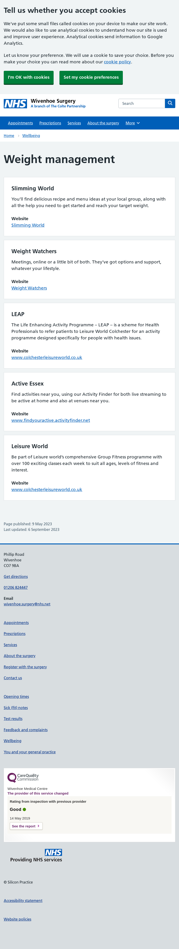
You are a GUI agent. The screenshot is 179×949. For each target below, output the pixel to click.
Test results (13, 718)
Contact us (13, 678)
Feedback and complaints (26, 729)
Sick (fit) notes (16, 707)
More (133, 123)
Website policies (17, 919)
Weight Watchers (29, 288)
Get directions (16, 576)
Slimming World (28, 225)
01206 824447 (16, 587)
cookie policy (117, 62)
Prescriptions (50, 123)
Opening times (16, 696)
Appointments (20, 123)
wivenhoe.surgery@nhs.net (27, 604)
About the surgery (103, 123)
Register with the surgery (25, 667)
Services (74, 123)
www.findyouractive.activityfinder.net (50, 420)
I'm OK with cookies (28, 77)
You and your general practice (30, 752)
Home (9, 135)
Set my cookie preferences (91, 77)
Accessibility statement (23, 900)
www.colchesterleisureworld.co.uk (46, 357)
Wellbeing (31, 135)
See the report (23, 826)
